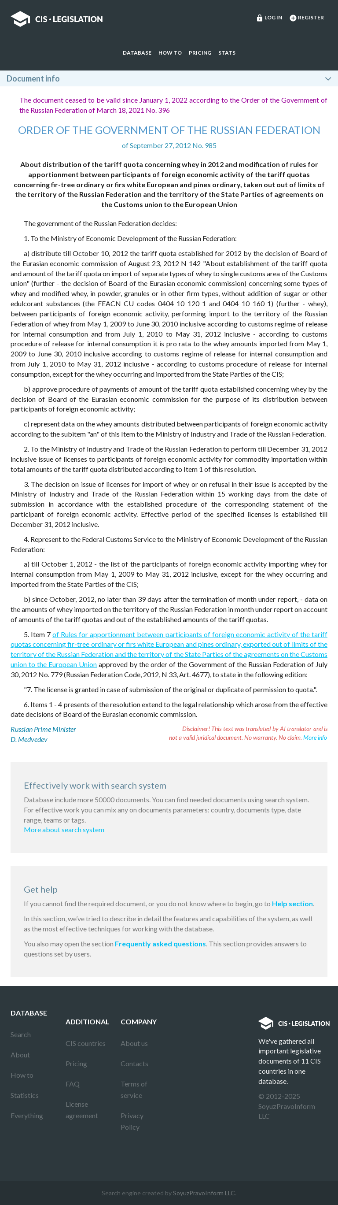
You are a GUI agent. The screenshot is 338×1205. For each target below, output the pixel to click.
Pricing (200, 52)
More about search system (64, 829)
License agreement (82, 1110)
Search (21, 1034)
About (20, 1054)
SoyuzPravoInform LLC (204, 1193)
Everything (27, 1115)
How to (170, 52)
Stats (226, 52)
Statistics (25, 1095)
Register (306, 18)
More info (315, 737)
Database (137, 52)
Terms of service (134, 1089)
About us (134, 1043)
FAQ (73, 1083)
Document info (33, 78)
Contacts (134, 1063)
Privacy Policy (132, 1121)
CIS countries (86, 1043)
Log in (269, 18)
